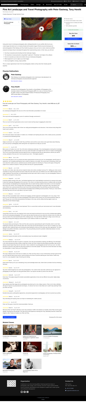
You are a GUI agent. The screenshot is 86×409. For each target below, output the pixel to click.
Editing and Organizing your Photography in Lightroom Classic (31, 337)
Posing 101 (25, 353)
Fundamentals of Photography (10, 336)
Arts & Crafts (58, 5)
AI (43, 5)
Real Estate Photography (8, 370)
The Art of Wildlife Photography (50, 336)
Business (49, 5)
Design (38, 5)
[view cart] (69, 1)
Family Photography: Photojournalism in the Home (52, 354)
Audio (66, 5)
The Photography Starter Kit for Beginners (30, 371)
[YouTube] (22, 392)
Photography (24, 5)
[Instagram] (27, 392)
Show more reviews (9, 317)
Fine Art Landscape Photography (8, 22)
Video (32, 5)
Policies (43, 399)
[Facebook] (25, 392)
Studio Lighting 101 (7, 353)
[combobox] (76, 4)
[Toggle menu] (85, 4)
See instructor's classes (16, 81)
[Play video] (41, 28)
